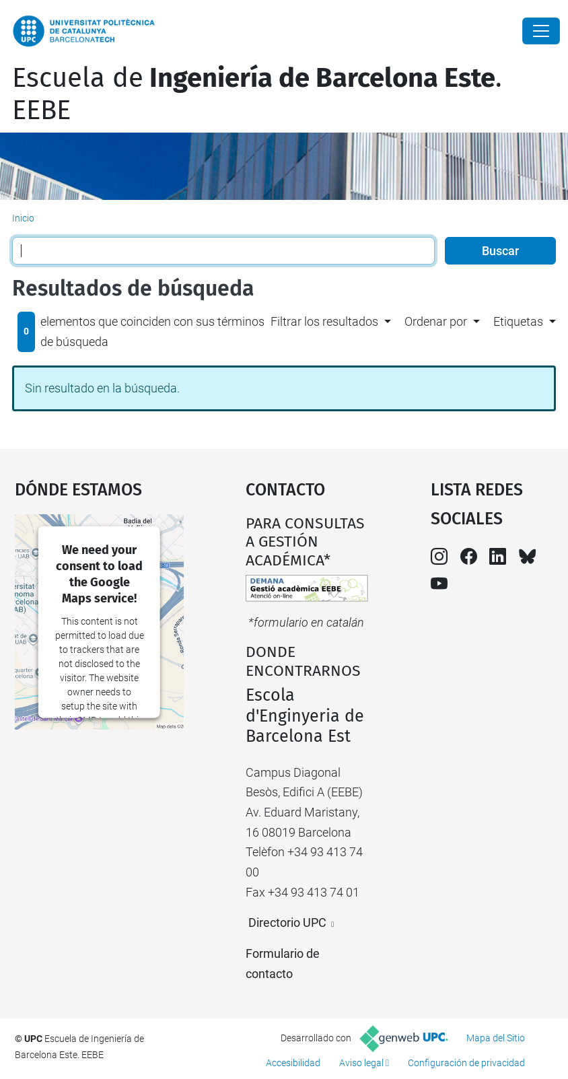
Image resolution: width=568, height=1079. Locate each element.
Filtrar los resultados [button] (324, 321)
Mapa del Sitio (495, 1038)
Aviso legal (361, 1062)
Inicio (23, 218)
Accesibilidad (293, 1062)
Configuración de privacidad (466, 1062)
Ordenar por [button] (435, 321)
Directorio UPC (287, 922)
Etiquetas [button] (518, 321)
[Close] (541, 31)
